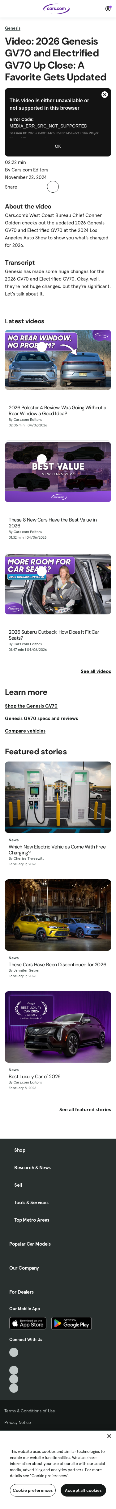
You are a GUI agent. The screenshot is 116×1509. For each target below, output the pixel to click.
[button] (25, 187)
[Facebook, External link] (13, 1361)
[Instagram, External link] (13, 1379)
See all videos (96, 671)
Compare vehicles (25, 731)
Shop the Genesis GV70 (31, 706)
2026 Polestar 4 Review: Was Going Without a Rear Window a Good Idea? (57, 410)
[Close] (109, 1436)
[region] (58, 1469)
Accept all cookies (83, 1490)
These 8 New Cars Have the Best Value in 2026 (53, 523)
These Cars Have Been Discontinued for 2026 (57, 965)
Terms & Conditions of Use (29, 1411)
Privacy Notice (17, 1422)
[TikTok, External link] (13, 1352)
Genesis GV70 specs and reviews (41, 718)
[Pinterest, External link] (13, 1388)
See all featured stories (85, 1109)
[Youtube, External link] (13, 1370)
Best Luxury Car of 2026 (35, 1076)
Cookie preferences (33, 1490)
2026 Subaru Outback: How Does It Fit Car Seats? (54, 635)
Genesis (12, 28)
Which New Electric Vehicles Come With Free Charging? (57, 850)
